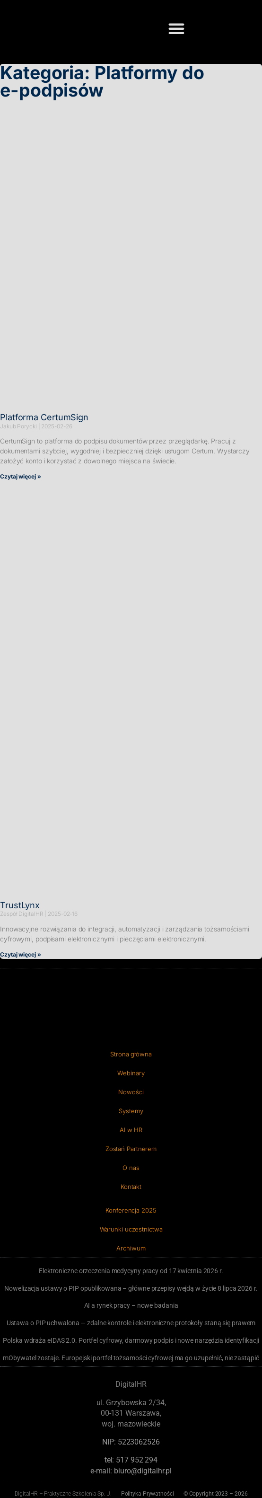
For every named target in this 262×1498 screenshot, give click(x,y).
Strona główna (131, 1054)
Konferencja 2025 (130, 1210)
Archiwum (130, 1248)
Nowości (130, 1092)
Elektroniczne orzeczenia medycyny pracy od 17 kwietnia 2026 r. (131, 1271)
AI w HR (131, 1130)
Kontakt (131, 1186)
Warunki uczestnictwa (131, 1229)
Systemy (131, 1111)
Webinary (130, 1073)
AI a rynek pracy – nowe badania (131, 1305)
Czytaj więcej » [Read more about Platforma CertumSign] (20, 476)
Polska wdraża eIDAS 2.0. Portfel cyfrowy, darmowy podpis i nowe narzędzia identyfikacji (131, 1340)
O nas (131, 1167)
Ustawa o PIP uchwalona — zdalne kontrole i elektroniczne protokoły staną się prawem (131, 1323)
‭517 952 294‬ (136, 1459)
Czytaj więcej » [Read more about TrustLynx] (20, 954)
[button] (176, 28)
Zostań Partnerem (131, 1148)
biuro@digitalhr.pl (143, 1470)
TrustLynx (20, 905)
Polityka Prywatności (147, 1493)
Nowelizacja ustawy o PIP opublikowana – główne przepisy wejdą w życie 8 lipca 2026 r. (131, 1288)
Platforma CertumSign (44, 417)
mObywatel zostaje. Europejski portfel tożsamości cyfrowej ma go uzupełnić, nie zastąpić (131, 1358)
